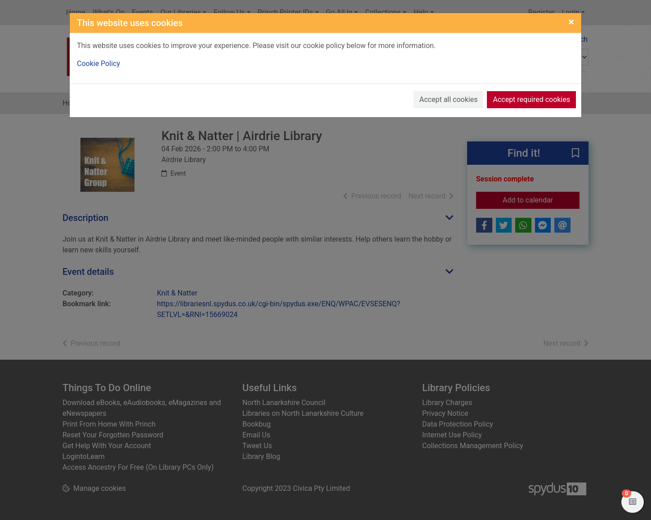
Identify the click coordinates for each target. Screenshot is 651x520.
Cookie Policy (98, 63)
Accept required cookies (531, 99)
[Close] (571, 22)
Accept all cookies (448, 99)
